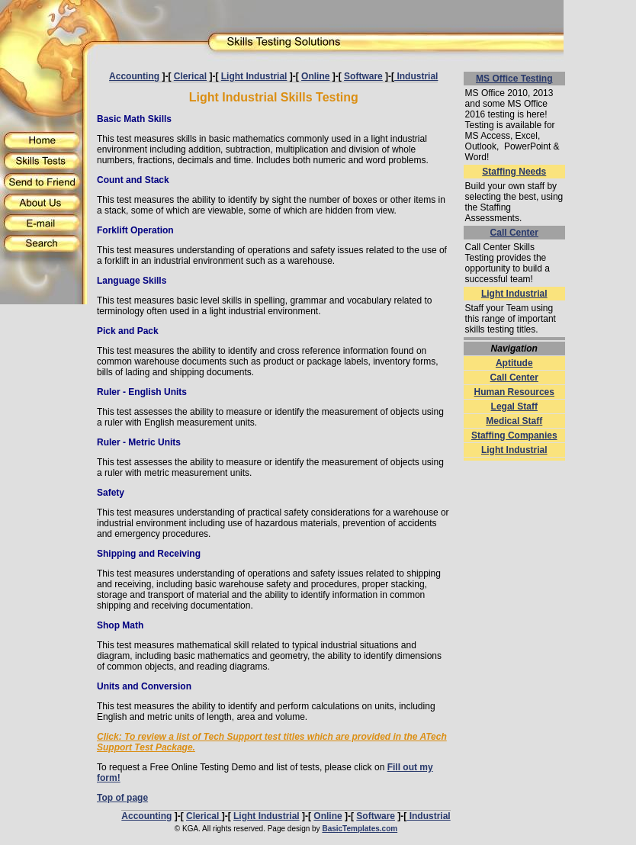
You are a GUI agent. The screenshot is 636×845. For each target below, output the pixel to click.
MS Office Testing (514, 78)
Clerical (190, 76)
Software (363, 76)
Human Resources (514, 392)
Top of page (122, 797)
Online (315, 76)
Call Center (514, 232)
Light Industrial (254, 76)
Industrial (416, 76)
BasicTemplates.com (359, 828)
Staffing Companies (514, 435)
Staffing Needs (514, 171)
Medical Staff (514, 421)
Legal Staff (514, 406)
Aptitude (514, 363)
